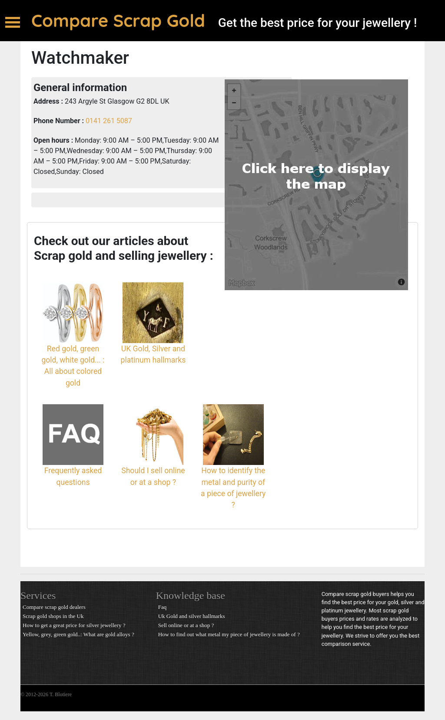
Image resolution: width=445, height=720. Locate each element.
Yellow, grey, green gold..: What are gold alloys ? (78, 634)
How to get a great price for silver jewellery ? (74, 625)
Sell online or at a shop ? (186, 625)
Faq (162, 607)
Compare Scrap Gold (118, 20)
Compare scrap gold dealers (54, 607)
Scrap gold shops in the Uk (53, 616)
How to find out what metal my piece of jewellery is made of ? (229, 634)
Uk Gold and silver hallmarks (191, 616)
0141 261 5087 (108, 121)
